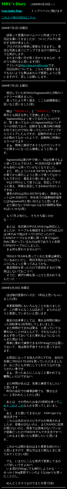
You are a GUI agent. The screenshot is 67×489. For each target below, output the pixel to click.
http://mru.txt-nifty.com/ (34, 65)
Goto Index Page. (12, 10)
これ (12, 405)
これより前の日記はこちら (18, 17)
